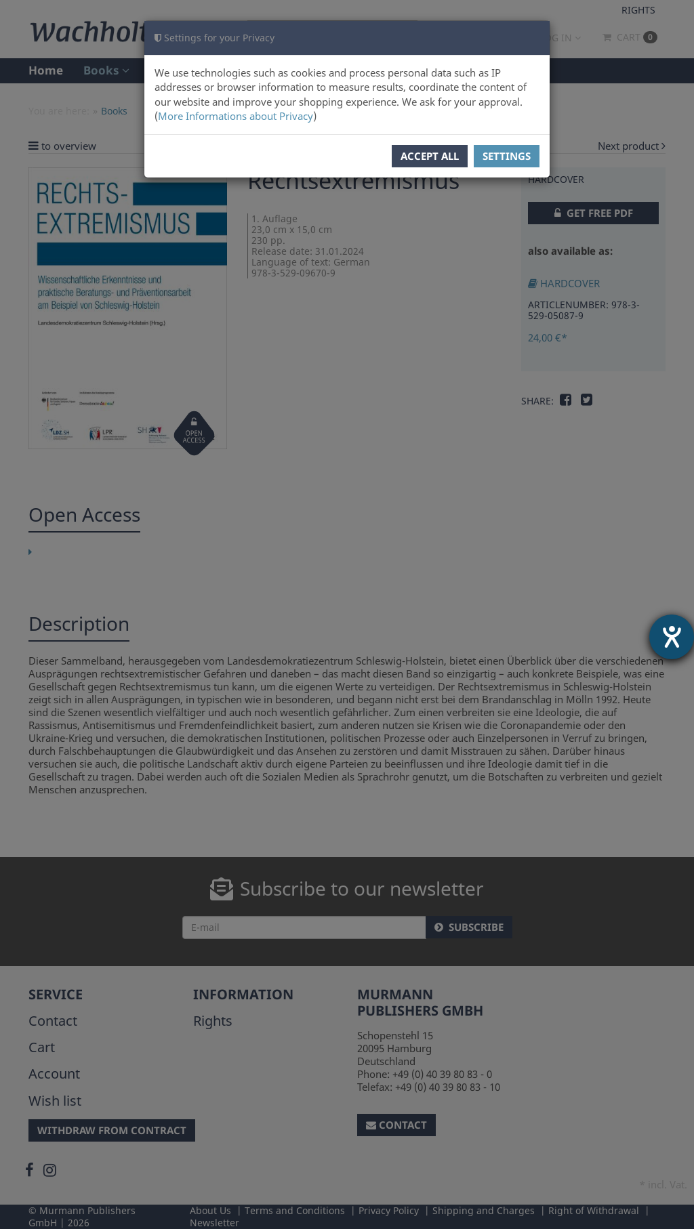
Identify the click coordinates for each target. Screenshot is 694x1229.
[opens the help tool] (671, 636)
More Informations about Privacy (235, 116)
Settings (507, 156)
